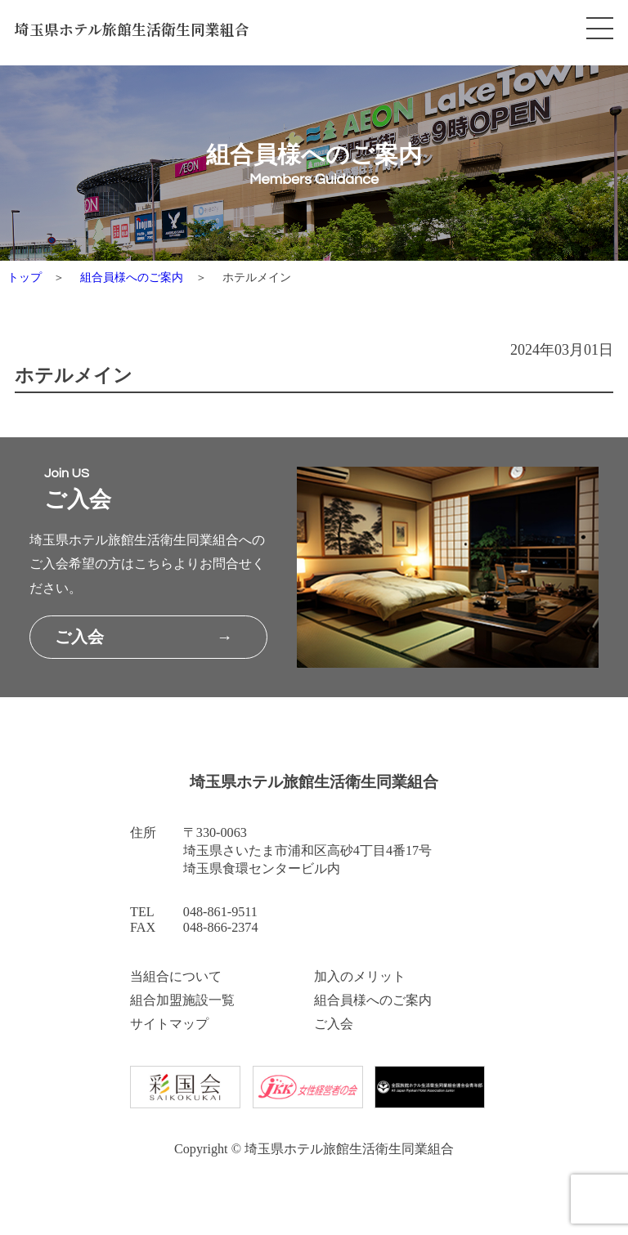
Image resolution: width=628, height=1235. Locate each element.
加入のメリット (360, 976)
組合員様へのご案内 (131, 277)
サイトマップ (169, 1024)
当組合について (176, 976)
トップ (24, 277)
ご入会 (333, 1024)
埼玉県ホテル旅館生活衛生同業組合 (132, 29)
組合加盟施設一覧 (182, 1000)
